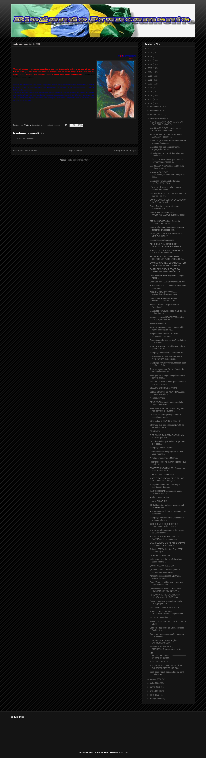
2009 (150, 91)
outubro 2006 (156, 114)
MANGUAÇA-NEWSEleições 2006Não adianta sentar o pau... (167, 167)
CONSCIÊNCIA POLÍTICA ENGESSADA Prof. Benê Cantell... (168, 201)
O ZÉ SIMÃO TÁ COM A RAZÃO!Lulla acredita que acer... (167, 436)
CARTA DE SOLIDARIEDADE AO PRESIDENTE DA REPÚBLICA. (165, 270)
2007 (150, 99)
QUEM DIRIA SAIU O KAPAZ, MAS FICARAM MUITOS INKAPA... (165, 589)
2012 (150, 80)
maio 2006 (155, 691)
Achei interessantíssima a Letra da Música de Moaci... (165, 577)
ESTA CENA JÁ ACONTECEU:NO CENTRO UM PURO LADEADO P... (167, 257)
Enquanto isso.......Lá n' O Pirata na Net (167, 282)
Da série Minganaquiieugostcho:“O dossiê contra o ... (165, 416)
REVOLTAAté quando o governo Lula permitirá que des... (166, 403)
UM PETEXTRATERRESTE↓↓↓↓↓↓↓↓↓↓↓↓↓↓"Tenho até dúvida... (168, 655)
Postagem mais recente (25, 150)
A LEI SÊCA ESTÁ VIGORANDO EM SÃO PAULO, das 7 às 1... (166, 123)
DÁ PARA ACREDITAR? (160, 555)
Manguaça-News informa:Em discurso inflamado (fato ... (167, 519)
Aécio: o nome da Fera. (160, 497)
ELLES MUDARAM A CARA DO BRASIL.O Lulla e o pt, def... (164, 299)
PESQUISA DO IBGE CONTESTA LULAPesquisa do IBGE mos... (165, 596)
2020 (150, 52)
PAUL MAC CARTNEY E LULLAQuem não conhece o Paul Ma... (167, 409)
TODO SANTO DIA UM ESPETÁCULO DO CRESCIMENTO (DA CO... (167, 667)
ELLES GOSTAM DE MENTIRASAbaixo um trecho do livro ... (167, 393)
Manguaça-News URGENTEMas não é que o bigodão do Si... (167, 318)
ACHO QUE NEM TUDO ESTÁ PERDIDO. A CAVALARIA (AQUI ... (166, 245)
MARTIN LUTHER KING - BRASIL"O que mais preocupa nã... (166, 251)
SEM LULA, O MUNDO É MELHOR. (166, 421)
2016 (150, 64)
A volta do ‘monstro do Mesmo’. (164, 458)
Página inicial (75, 150)
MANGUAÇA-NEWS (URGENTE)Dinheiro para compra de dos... (167, 174)
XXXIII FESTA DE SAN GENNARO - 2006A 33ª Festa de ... (166, 135)
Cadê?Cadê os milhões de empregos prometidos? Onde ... (166, 583)
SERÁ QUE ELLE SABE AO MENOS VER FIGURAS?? (166, 235)
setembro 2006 (157, 118)
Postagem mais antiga (125, 150)
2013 (150, 76)
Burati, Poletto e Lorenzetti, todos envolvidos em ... (164, 207)
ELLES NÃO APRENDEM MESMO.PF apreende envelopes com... (167, 228)
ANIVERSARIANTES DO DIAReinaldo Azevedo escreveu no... (167, 328)
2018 (150, 56)
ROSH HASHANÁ (158, 323)
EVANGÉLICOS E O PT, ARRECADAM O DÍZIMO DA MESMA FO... (167, 544)
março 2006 (155, 699)
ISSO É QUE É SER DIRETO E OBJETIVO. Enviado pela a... (164, 525)
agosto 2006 (156, 679)
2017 (150, 60)
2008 (150, 95)
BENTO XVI (155, 431)
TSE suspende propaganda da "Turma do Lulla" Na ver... (167, 531)
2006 (150, 103)
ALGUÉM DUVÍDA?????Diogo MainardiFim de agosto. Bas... (164, 293)
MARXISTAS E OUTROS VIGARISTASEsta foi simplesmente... (167, 612)
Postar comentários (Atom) (78, 160)
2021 (150, 48)
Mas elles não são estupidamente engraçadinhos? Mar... (165, 148)
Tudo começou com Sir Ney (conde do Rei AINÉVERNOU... (167, 370)
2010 (150, 87)
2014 (150, 72)
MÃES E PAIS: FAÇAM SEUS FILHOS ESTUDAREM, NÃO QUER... (167, 479)
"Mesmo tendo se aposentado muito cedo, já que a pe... (166, 602)
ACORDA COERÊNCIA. (160, 617)
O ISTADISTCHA (157, 398)
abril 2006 (155, 695)
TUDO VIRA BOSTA (159, 662)
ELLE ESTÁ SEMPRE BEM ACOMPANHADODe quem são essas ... (167, 214)
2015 (150, 68)
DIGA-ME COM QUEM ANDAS (164, 388)
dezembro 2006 (157, 106)
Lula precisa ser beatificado (162, 240)
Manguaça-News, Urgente (161, 448)
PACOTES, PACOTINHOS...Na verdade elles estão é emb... (167, 469)
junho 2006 (155, 687)
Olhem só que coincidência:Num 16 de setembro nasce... (167, 426)
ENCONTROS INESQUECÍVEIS (164, 607)
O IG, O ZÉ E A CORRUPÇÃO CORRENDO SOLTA (163, 641)
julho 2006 (155, 683)
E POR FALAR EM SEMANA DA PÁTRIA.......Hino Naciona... (164, 537)
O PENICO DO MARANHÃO (162, 474)
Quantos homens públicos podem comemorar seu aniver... (165, 570)
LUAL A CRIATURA (158, 501)
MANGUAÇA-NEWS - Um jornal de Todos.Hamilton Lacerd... (165, 129)
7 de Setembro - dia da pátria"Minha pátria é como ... (166, 560)
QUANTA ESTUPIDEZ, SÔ (162, 566)
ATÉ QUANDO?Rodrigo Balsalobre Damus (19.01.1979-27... (165, 222)
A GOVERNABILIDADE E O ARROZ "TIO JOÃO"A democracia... (166, 357)
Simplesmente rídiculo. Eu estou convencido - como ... (164, 334)
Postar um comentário (26, 138)
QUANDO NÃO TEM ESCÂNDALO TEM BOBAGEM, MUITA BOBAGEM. (168, 264)
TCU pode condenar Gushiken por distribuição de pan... (165, 486)
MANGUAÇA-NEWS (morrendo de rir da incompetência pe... (168, 142)
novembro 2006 (157, 110)
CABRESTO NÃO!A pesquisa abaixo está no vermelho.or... (166, 492)
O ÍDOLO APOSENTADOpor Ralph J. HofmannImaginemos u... (166, 161)
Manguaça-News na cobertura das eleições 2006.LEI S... (165, 182)
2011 (150, 84)
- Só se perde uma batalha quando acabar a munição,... (165, 188)
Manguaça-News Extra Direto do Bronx (167, 352)
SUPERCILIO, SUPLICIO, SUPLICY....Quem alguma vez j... (165, 648)
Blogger (124, 752)
